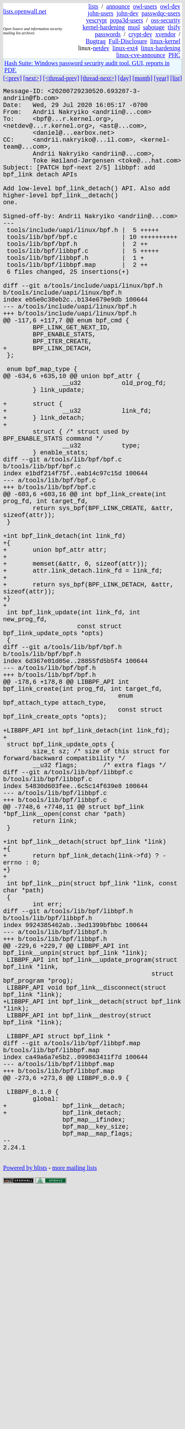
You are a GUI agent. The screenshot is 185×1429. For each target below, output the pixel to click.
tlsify (174, 27)
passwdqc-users (161, 13)
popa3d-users (126, 20)
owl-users (145, 6)
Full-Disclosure (128, 41)
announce (118, 6)
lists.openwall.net (24, 11)
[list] (176, 78)
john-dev (128, 13)
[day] (124, 78)
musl (134, 27)
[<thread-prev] (61, 78)
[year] (161, 78)
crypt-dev (140, 34)
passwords (108, 34)
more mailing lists (74, 1405)
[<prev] (12, 78)
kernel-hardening (104, 27)
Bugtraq (96, 41)
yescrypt (96, 20)
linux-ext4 (125, 48)
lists (93, 6)
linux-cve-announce (140, 55)
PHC (174, 55)
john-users (101, 13)
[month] (142, 78)
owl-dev (170, 6)
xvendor (165, 34)
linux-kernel (165, 41)
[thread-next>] (99, 78)
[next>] (32, 78)
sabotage (154, 27)
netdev (101, 48)
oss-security (165, 20)
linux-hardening (160, 48)
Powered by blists (25, 1405)
